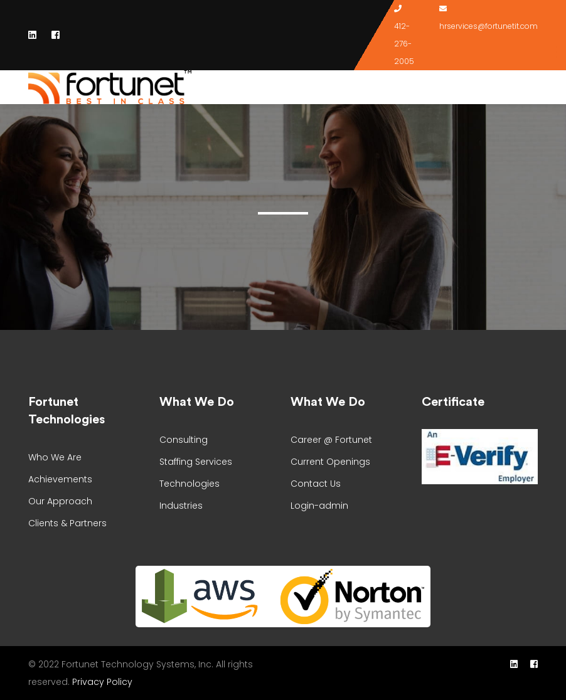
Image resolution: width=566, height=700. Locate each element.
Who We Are (55, 457)
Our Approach (60, 501)
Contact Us (316, 483)
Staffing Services (195, 461)
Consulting (183, 439)
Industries (181, 505)
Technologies (189, 483)
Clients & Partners (67, 523)
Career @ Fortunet (331, 439)
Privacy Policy (102, 682)
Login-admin (319, 505)
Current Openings (330, 461)
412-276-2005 (404, 43)
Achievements (60, 479)
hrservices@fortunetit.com (488, 26)
